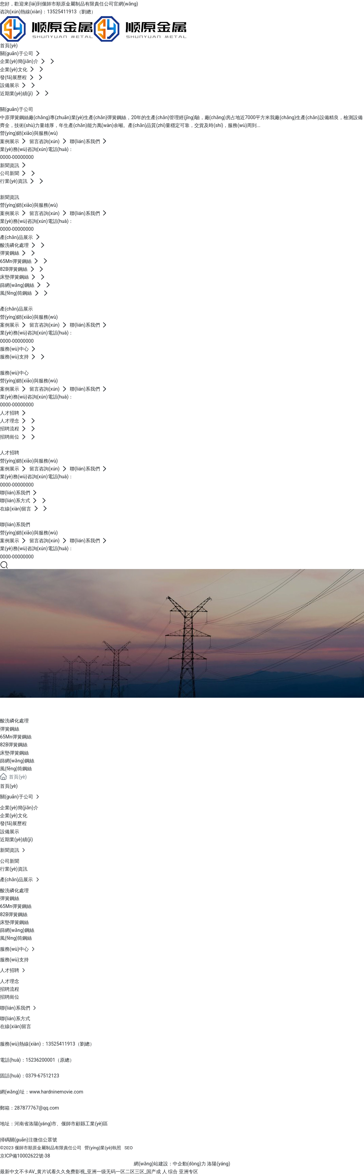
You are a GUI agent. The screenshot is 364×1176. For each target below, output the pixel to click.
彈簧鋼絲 (9, 729)
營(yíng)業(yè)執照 (102, 1147)
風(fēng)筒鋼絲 (16, 768)
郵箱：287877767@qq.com (29, 1108)
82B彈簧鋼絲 (13, 744)
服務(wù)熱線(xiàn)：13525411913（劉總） (47, 1044)
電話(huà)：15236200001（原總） (37, 1060)
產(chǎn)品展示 (47, 706)
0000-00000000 (17, 157)
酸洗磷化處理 (14, 720)
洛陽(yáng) (218, 1163)
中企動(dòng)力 (189, 1163)
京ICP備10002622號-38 (25, 1156)
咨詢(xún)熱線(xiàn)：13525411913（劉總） (48, 11)
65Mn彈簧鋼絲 (15, 736)
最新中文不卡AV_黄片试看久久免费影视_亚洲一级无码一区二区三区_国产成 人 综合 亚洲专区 (99, 1171)
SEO (129, 1147)
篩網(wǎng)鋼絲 (17, 760)
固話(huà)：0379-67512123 (29, 1075)
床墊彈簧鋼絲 (14, 753)
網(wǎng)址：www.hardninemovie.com (41, 1092)
